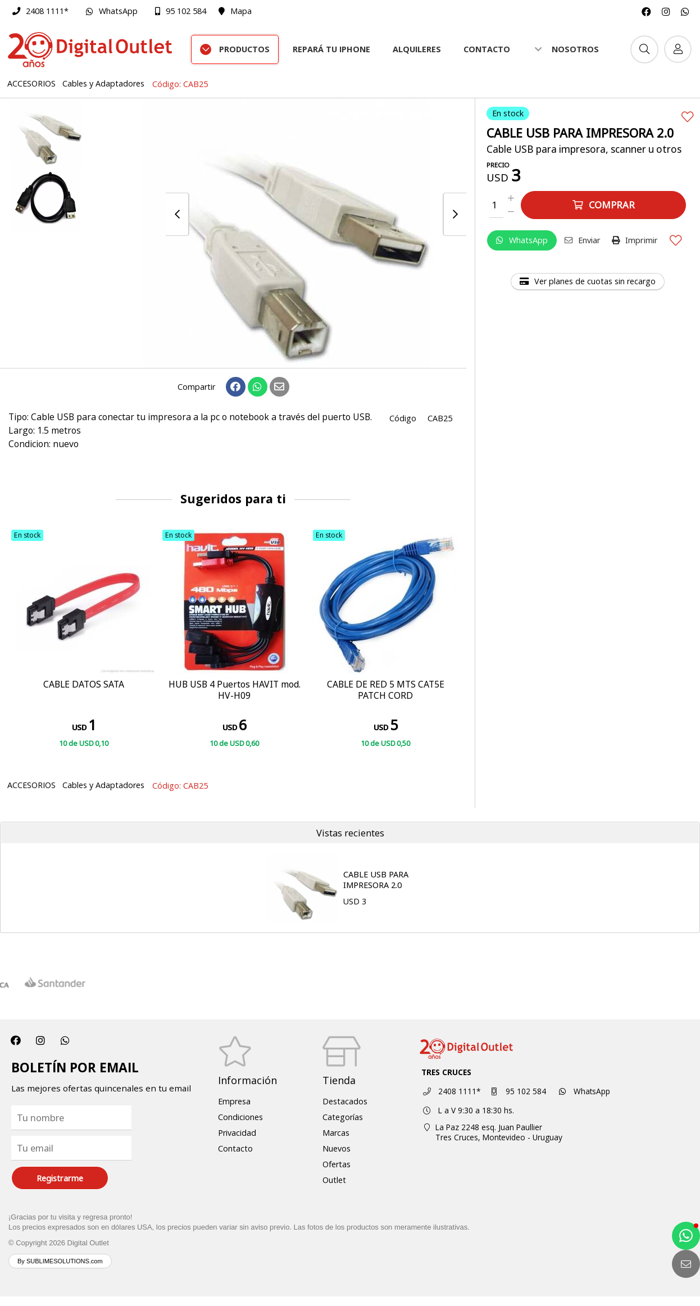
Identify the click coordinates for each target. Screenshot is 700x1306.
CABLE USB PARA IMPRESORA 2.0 (375, 879)
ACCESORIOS (31, 83)
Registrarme (60, 1178)
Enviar (583, 240)
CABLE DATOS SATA (83, 684)
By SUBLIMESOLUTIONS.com (60, 1261)
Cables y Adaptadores (103, 83)
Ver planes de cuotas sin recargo (588, 281)
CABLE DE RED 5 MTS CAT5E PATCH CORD (385, 690)
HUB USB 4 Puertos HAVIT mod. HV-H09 (235, 690)
